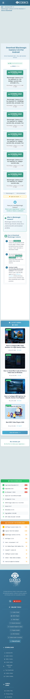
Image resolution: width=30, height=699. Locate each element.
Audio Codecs (8, 656)
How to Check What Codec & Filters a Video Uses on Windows (15, 371)
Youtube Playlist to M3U (15, 626)
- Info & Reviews (15, 193)
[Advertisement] (15, 28)
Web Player (15, 619)
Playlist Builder (15, 630)
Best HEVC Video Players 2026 (15, 422)
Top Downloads (8, 670)
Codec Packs (8, 662)
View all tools (15, 641)
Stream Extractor (15, 623)
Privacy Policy (8, 694)
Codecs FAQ (8, 690)
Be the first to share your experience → (15, 444)
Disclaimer (8, 697)
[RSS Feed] (10, 601)
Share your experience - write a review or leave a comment (15, 210)
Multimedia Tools (7, 666)
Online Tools (15, 607)
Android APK (8, 653)
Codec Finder (15, 612)
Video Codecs (8, 659)
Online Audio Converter (15, 637)
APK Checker (15, 634)
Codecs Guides (8, 676)
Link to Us (17, 601)
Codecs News (8, 673)
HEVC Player (15, 616)
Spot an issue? (15, 196)
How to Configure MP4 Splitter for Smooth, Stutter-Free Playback (15, 397)
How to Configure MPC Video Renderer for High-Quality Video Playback (15, 346)
